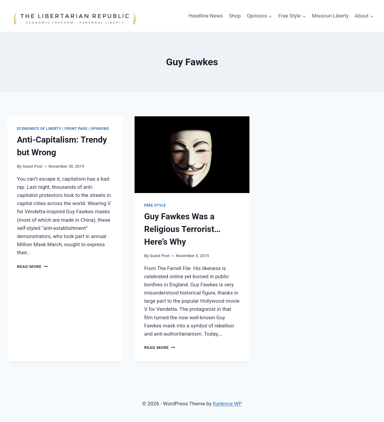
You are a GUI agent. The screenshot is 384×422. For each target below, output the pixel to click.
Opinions (100, 129)
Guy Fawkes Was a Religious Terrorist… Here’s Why (182, 229)
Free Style (155, 205)
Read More (32, 266)
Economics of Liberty (39, 129)
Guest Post (32, 166)
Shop (235, 16)
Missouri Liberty (330, 16)
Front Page (76, 129)
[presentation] (192, 154)
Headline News (205, 16)
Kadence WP (227, 404)
